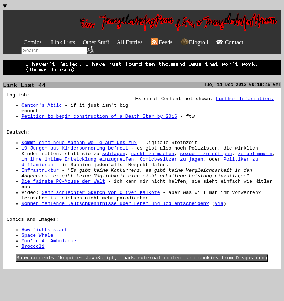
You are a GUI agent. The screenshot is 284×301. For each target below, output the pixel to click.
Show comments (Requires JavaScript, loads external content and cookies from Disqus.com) (142, 286)
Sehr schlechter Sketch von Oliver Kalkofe (101, 211)
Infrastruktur (40, 184)
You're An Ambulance (48, 267)
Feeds (161, 42)
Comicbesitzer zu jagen (171, 171)
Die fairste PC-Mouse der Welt (63, 197)
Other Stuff (95, 42)
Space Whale (37, 260)
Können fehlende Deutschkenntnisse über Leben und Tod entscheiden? (115, 224)
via (219, 224)
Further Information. (245, 100)
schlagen (113, 164)
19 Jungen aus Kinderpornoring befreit (74, 157)
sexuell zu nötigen (206, 164)
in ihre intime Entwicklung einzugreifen (77, 171)
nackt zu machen (152, 164)
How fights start (44, 253)
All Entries (129, 42)
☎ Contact (229, 42)
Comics (33, 42)
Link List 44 (24, 86)
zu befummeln (255, 164)
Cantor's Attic (41, 108)
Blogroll (194, 42)
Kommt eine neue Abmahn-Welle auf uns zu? (79, 151)
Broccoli (32, 273)
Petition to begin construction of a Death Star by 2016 (99, 121)
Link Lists (63, 42)
